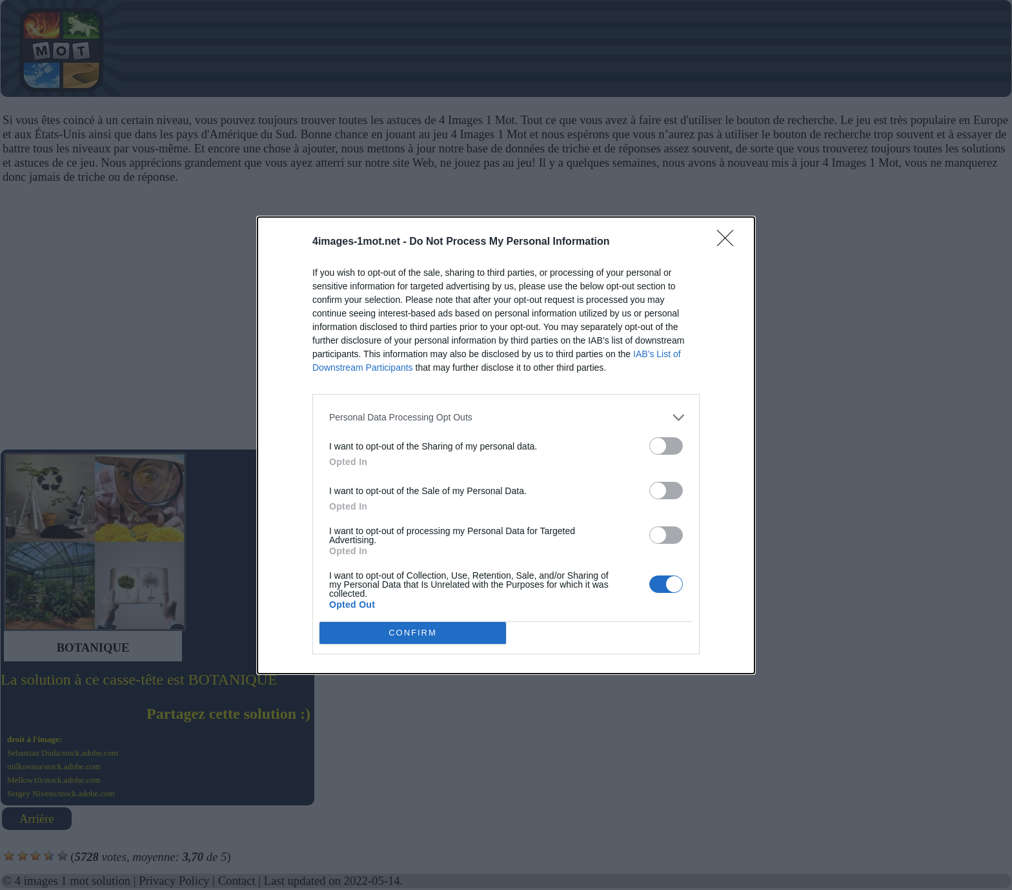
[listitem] (506, 417)
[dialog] (506, 445)
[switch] (666, 446)
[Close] (729, 242)
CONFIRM (413, 632)
